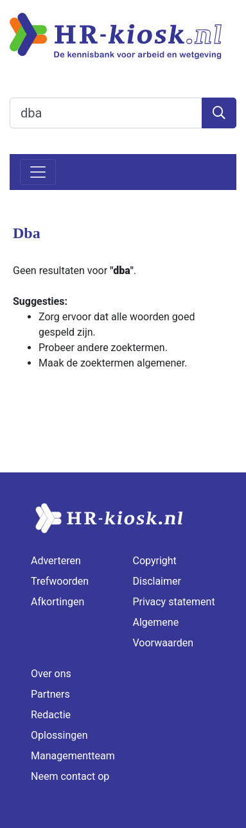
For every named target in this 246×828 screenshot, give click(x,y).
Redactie (51, 715)
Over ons (51, 674)
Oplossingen (59, 735)
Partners (50, 694)
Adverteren (56, 561)
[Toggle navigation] (38, 172)
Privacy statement (174, 602)
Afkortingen (57, 602)
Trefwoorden (60, 581)
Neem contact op (70, 776)
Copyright (155, 561)
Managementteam (73, 756)
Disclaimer (157, 581)
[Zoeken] (219, 113)
